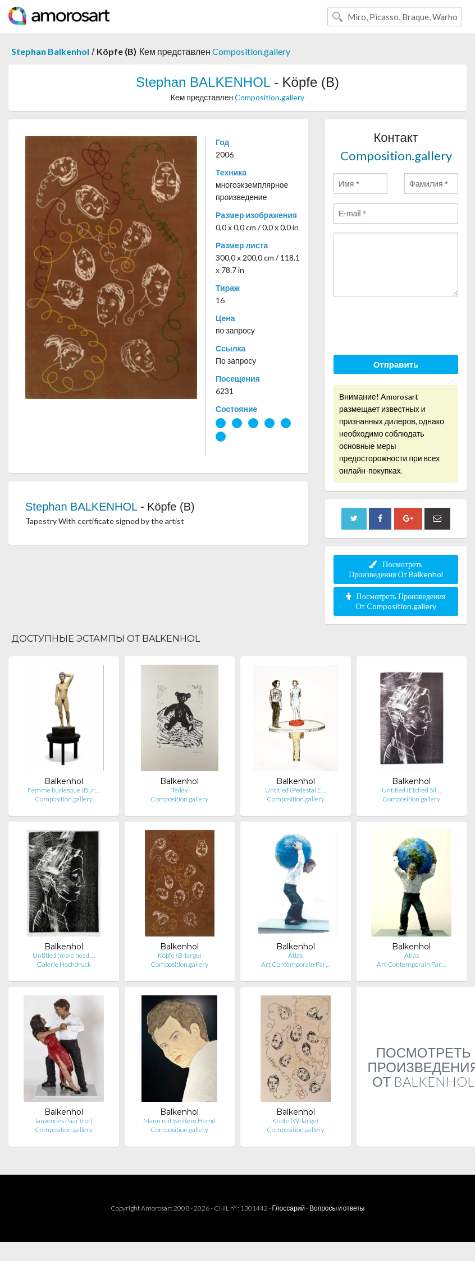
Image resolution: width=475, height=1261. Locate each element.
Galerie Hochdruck (63, 964)
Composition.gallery (251, 51)
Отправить (396, 364)
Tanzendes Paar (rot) (63, 1120)
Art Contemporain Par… (295, 964)
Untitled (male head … (64, 955)
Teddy (179, 790)
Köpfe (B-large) (180, 955)
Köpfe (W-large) (295, 1120)
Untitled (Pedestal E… (295, 790)
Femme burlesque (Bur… (63, 790)
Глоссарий (288, 1208)
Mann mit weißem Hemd (179, 1120)
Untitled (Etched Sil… (411, 790)
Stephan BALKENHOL (203, 82)
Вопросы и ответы (336, 1208)
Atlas (295, 955)
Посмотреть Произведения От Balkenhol (396, 569)
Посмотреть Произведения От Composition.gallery (396, 601)
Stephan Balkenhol (50, 51)
